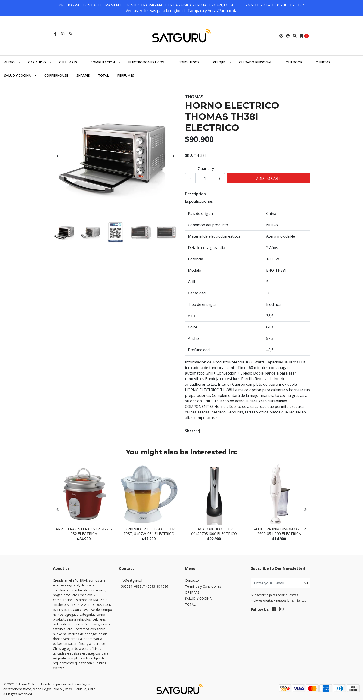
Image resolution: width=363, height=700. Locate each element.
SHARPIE (83, 75)
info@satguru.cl (130, 580)
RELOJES (219, 62)
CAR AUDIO (37, 62)
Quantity (206, 168)
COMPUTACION (103, 62)
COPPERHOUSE (56, 75)
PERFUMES (125, 75)
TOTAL (103, 75)
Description (195, 193)
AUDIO (9, 62)
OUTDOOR (294, 62)
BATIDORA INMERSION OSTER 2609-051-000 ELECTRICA (279, 531)
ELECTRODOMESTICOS (146, 62)
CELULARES (68, 62)
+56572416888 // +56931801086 (143, 586)
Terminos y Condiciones (203, 586)
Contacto (192, 580)
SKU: (189, 155)
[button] (281, 35)
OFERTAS (323, 62)
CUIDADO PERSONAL (255, 62)
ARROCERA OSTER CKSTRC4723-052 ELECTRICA (84, 531)
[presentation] (57, 156)
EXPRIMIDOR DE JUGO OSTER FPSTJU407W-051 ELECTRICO (149, 531)
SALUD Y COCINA (17, 75)
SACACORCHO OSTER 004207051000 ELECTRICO (214, 531)
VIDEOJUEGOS (188, 62)
